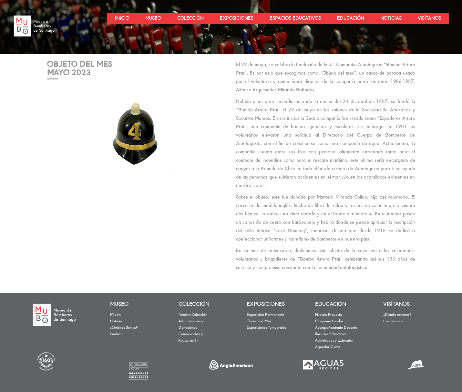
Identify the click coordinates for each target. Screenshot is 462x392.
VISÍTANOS (396, 304)
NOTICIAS (391, 18)
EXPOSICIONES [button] (236, 18)
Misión (115, 315)
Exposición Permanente (265, 315)
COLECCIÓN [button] (190, 18)
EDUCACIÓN (330, 304)
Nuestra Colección (193, 315)
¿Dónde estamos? (397, 315)
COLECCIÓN (194, 304)
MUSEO (119, 304)
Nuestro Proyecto (328, 315)
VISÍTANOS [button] (429, 18)
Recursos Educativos (330, 334)
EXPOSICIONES (266, 304)
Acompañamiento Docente (336, 328)
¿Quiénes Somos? (124, 328)
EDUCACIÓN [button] (350, 18)
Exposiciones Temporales (266, 328)
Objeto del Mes (259, 321)
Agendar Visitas (327, 347)
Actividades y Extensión (334, 341)
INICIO (122, 18)
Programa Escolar (329, 321)
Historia (116, 321)
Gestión (116, 334)
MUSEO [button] (153, 18)
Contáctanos (393, 321)
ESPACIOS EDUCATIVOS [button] (295, 18)
